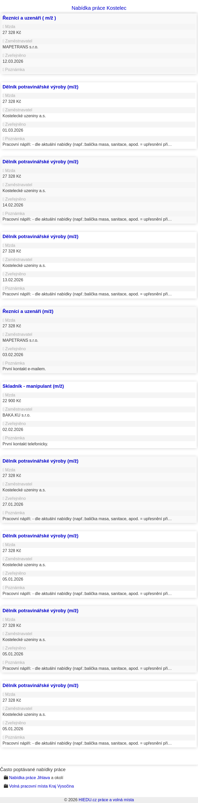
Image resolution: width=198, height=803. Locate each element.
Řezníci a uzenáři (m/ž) (28, 311)
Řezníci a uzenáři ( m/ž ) (29, 18)
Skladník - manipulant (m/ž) (33, 386)
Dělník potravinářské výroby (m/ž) (40, 86)
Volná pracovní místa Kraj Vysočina (41, 786)
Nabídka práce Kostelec (99, 8)
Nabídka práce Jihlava (29, 777)
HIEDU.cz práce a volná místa (106, 800)
